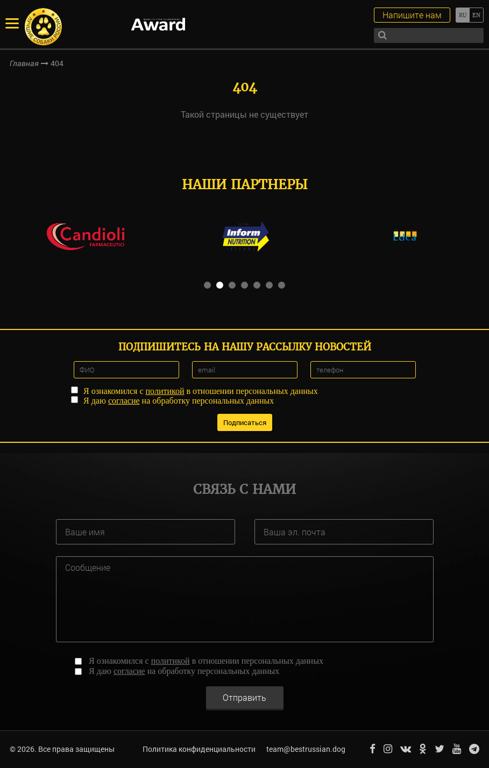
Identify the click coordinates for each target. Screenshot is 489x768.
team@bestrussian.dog (305, 749)
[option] (85, 236)
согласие (124, 400)
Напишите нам (412, 14)
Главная (24, 63)
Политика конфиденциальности (199, 749)
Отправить (244, 697)
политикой (165, 391)
